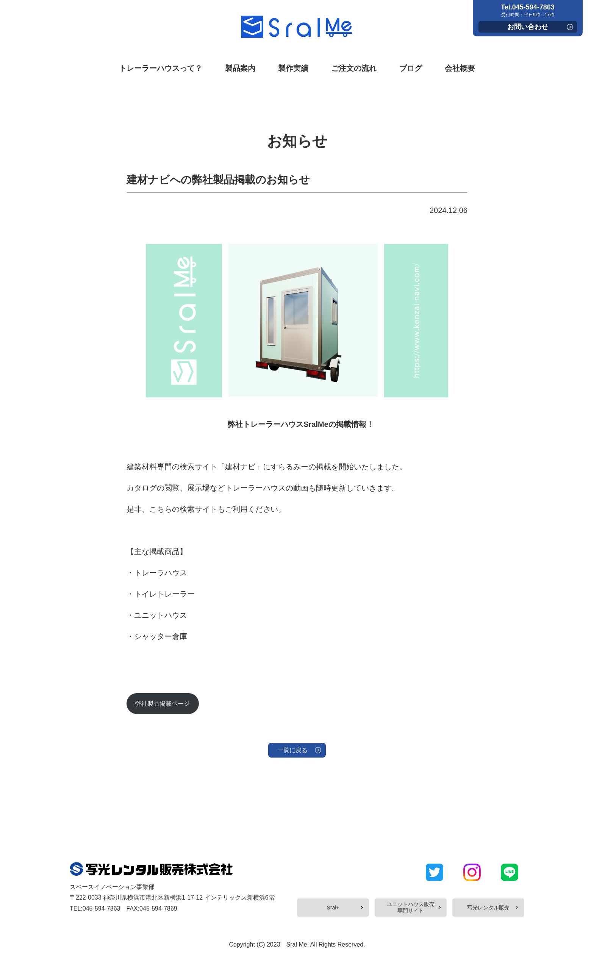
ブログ (410, 68)
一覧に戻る (291, 755)
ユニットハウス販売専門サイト (411, 908)
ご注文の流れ (354, 68)
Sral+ (333, 908)
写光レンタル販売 (488, 908)
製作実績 (293, 68)
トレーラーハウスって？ (160, 68)
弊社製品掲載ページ (172, 705)
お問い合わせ (527, 27)
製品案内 (240, 68)
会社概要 (460, 68)
